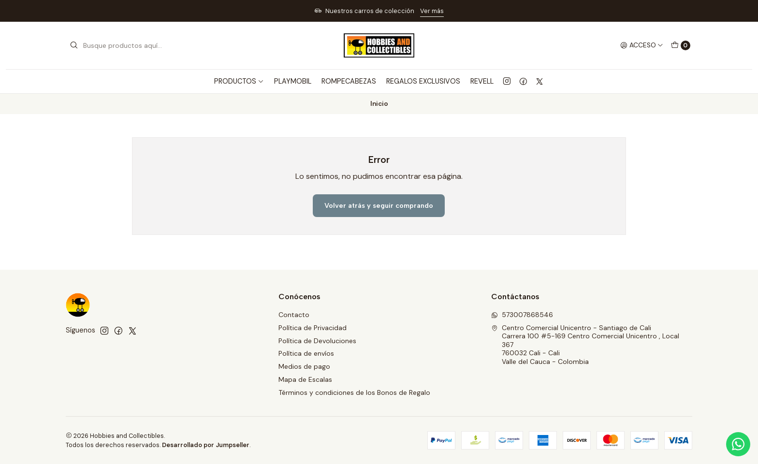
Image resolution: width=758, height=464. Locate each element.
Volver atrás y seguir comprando (378, 205)
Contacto (293, 314)
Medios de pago (304, 366)
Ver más (432, 11)
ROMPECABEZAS (348, 81)
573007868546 (522, 314)
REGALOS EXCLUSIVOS (423, 81)
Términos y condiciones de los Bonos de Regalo (354, 392)
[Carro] (680, 45)
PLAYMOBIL (292, 81)
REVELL (482, 81)
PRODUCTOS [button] (239, 81)
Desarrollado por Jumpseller (205, 445)
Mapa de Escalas (305, 379)
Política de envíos (306, 353)
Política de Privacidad (312, 327)
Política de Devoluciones (317, 340)
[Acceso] (642, 45)
